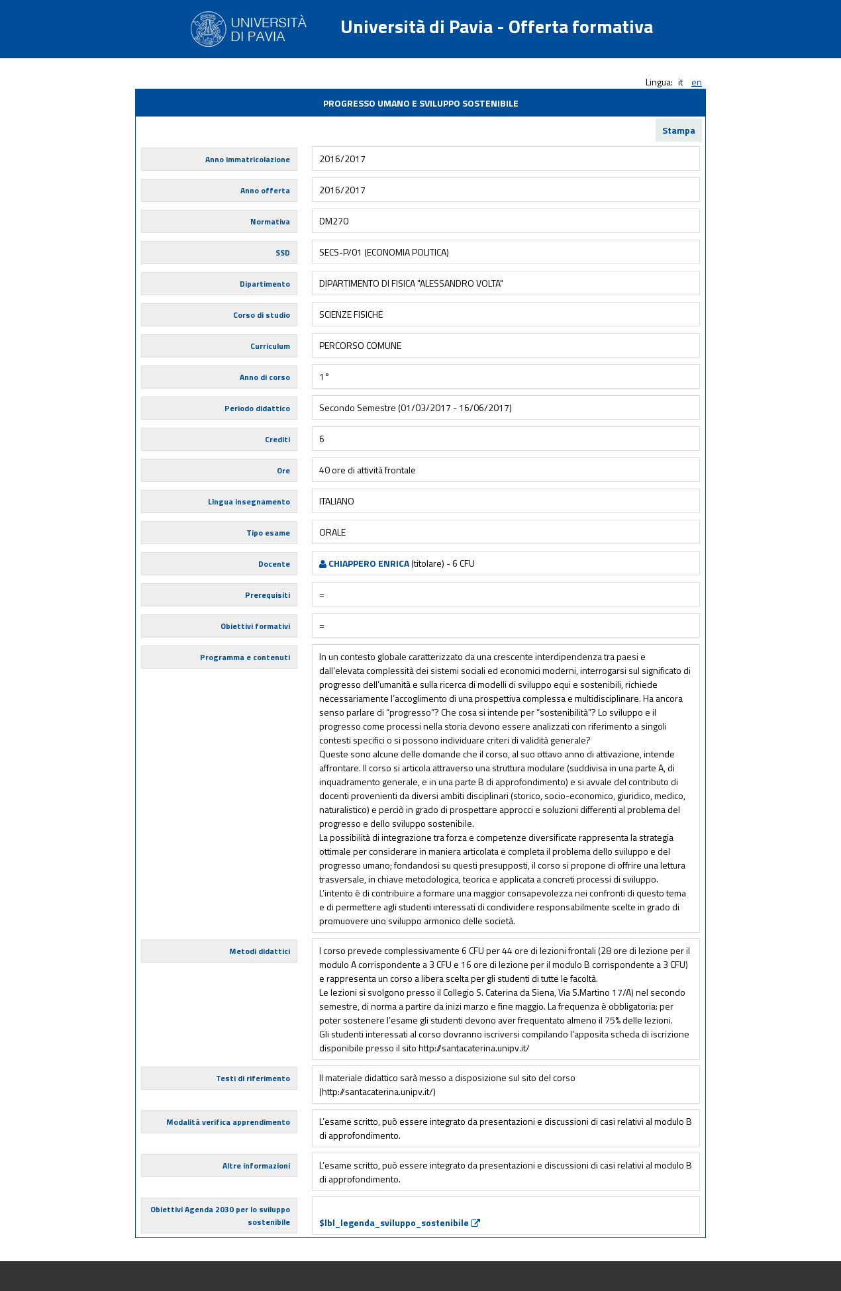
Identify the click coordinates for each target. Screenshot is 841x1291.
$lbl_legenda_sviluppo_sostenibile (399, 1222)
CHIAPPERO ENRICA (364, 563)
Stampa (678, 130)
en (696, 82)
